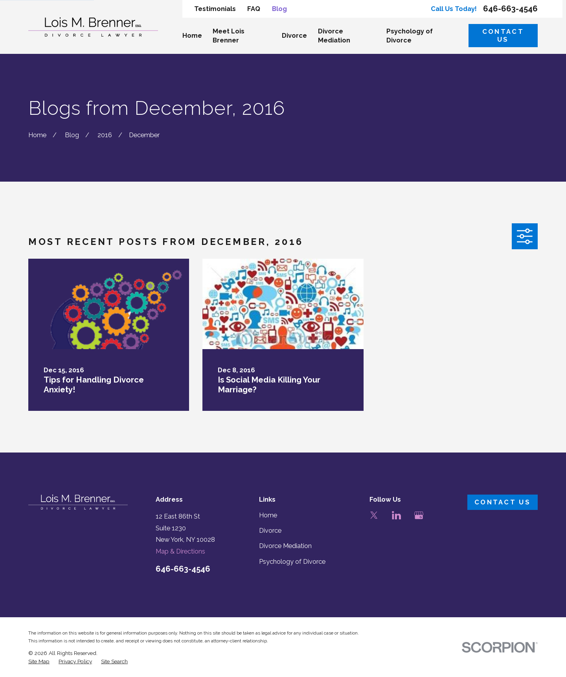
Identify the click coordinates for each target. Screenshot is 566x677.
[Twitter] (374, 515)
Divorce (270, 530)
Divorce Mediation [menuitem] (334, 36)
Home (268, 515)
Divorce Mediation (285, 546)
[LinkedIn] (396, 515)
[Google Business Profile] (418, 515)
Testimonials (215, 9)
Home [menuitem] (192, 35)
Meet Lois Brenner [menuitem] (228, 36)
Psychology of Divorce (292, 561)
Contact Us (503, 35)
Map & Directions (180, 551)
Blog (279, 9)
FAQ (253, 9)
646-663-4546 (510, 9)
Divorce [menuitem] (294, 35)
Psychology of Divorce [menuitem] (409, 36)
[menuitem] (39, 661)
